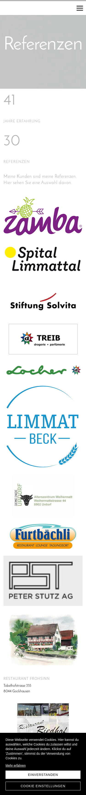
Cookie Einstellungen (43, 786)
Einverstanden (43, 775)
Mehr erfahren (16, 765)
